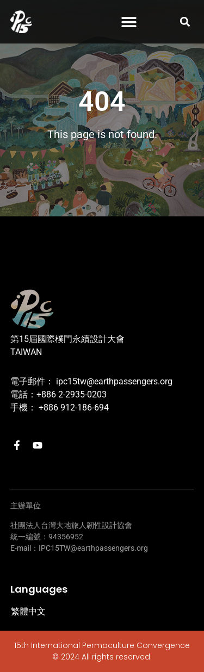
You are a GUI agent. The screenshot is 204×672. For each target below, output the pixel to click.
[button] (128, 22)
